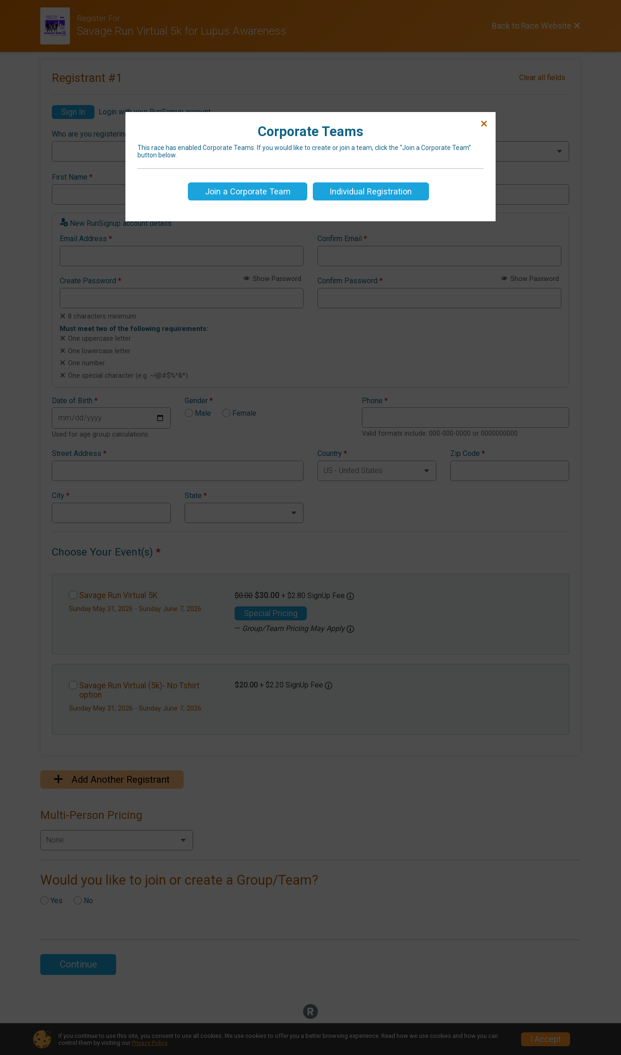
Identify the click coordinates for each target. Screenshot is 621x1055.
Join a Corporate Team (248, 191)
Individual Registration (370, 191)
